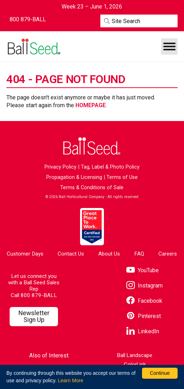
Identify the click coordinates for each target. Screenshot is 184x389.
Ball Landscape (134, 355)
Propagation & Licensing (74, 177)
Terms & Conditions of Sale (91, 188)
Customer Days (25, 254)
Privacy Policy (60, 167)
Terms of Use (122, 177)
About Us (109, 254)
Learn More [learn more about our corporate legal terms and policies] (70, 380)
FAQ (139, 254)
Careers (167, 254)
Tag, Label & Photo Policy (110, 167)
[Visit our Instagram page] (144, 286)
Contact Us (71, 254)
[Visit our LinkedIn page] (142, 331)
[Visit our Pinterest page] (143, 316)
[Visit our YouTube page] (142, 270)
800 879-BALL (39, 295)
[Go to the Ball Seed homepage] (33, 47)
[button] (169, 46)
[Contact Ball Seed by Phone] (27, 19)
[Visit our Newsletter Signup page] (33, 317)
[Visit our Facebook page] (144, 301)
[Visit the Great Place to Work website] (92, 226)
